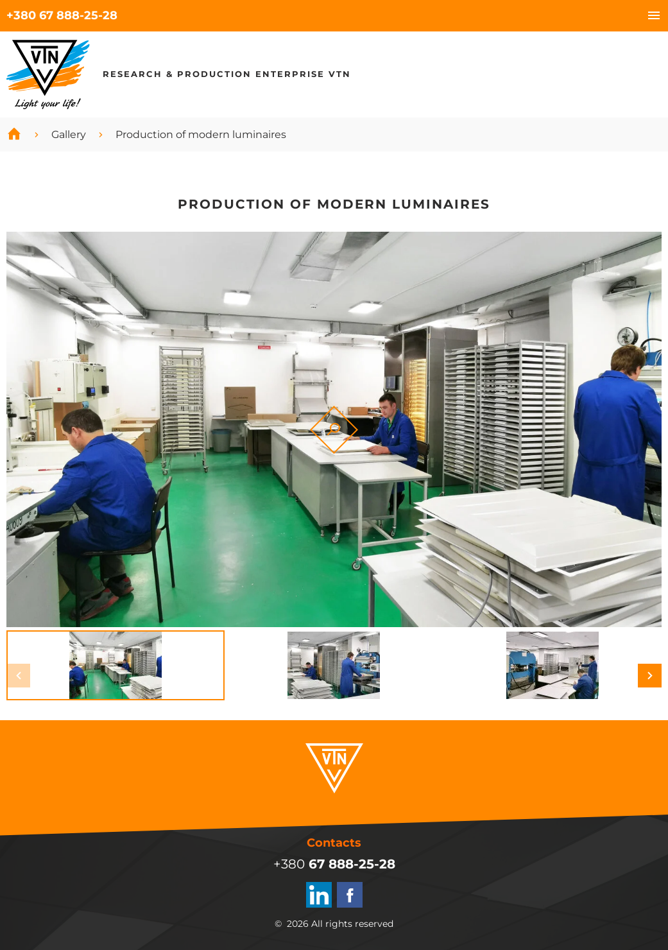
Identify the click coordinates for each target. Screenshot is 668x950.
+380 (61, 15)
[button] (18, 675)
